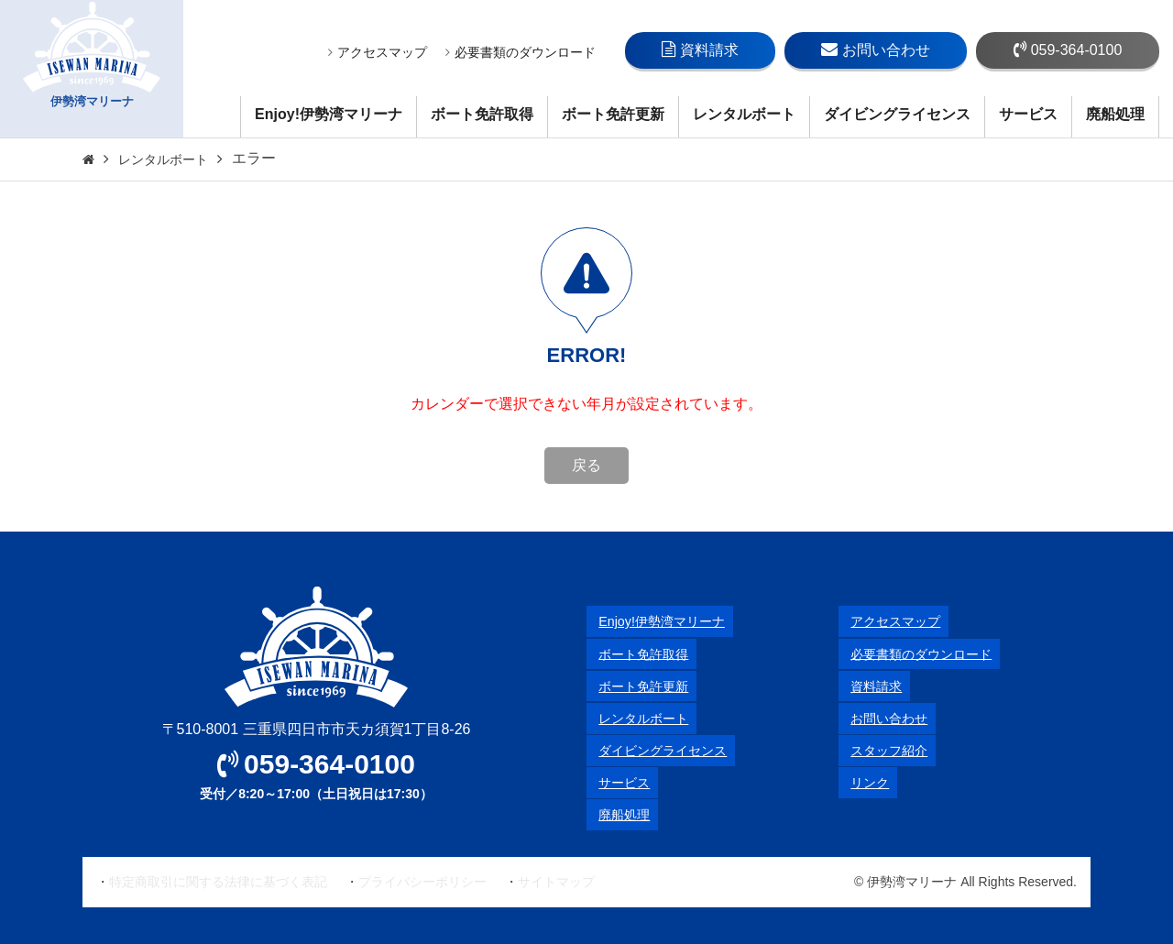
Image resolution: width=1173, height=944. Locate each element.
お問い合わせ (875, 49)
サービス (1028, 114)
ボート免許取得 (482, 114)
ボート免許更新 (613, 114)
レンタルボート (744, 114)
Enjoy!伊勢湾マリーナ (328, 114)
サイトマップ (556, 881)
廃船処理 (1115, 114)
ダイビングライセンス (897, 114)
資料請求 (700, 49)
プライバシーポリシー (422, 881)
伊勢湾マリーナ (91, 69)
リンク (860, 782)
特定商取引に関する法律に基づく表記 (218, 881)
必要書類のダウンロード (520, 52)
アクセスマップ (377, 52)
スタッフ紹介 (882, 750)
